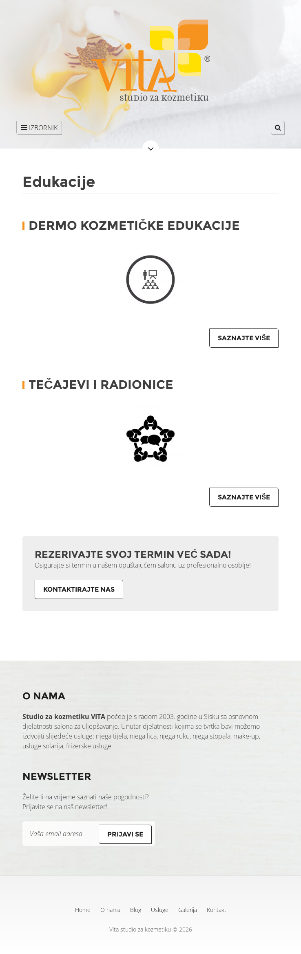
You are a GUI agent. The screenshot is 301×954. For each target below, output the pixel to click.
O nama (110, 910)
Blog (135, 910)
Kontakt (216, 910)
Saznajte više (244, 338)
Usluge (159, 910)
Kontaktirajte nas (79, 589)
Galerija (187, 910)
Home (83, 910)
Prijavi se (125, 834)
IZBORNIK (39, 127)
